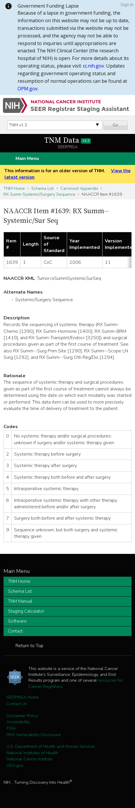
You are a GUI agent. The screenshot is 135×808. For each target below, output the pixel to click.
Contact (15, 631)
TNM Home (14, 188)
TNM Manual (20, 601)
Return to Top (29, 645)
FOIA (11, 728)
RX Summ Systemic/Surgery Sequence (39, 194)
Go (115, 125)
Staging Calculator (26, 611)
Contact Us (16, 704)
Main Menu (27, 158)
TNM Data (67, 140)
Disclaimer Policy (22, 716)
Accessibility (18, 722)
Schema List (42, 188)
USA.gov (14, 765)
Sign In (127, 4)
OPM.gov (27, 88)
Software (17, 621)
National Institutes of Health (32, 753)
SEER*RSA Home (22, 697)
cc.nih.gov (93, 66)
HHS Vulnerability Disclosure (33, 735)
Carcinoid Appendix (79, 188)
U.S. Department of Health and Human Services (50, 746)
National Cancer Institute (29, 759)
